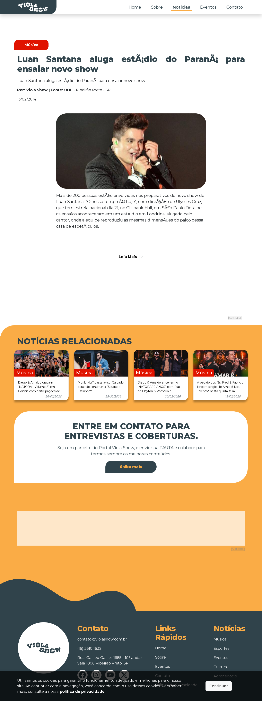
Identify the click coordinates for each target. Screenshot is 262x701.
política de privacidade (82, 691)
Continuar (218, 686)
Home (135, 7)
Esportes (221, 637)
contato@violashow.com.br (102, 628)
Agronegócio (225, 665)
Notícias (181, 7)
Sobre (157, 7)
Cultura (220, 656)
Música (220, 628)
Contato (234, 7)
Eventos (208, 7)
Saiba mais (131, 461)
